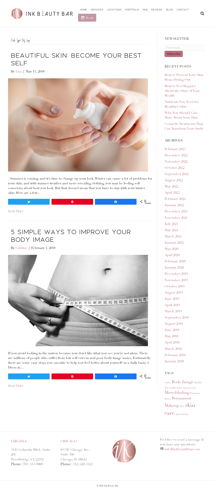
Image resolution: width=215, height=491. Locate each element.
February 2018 (175, 355)
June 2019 (172, 299)
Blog (169, 9)
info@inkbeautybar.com (182, 449)
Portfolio (132, 9)
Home (83, 9)
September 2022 (177, 174)
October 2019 (174, 286)
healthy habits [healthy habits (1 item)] (175, 388)
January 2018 (174, 361)
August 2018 (174, 324)
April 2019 (172, 305)
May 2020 (171, 249)
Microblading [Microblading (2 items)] (177, 392)
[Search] (201, 13)
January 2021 (174, 243)
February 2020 (175, 261)
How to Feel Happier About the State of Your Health (182, 91)
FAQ (145, 9)
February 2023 (175, 149)
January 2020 (174, 267)
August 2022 (174, 180)
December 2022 (176, 155)
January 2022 (174, 205)
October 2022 (174, 168)
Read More (15, 211)
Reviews (157, 9)
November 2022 (176, 161)
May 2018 (171, 336)
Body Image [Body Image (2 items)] (182, 381)
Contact (183, 9)
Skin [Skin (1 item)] (182, 406)
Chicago (68, 441)
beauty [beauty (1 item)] (168, 382)
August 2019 (174, 293)
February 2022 (175, 199)
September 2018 (177, 317)
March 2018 (173, 349)
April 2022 (172, 193)
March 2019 (173, 311)
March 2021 (173, 236)
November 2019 (176, 280)
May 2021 (171, 230)
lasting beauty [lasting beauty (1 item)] (189, 388)
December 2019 (176, 274)
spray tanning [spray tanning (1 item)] (182, 414)
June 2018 (172, 330)
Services (97, 9)
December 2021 (176, 211)
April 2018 (172, 342)
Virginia (19, 441)
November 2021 (176, 218)
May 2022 (171, 186)
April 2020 (172, 255)
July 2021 (171, 224)
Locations (114, 9)
